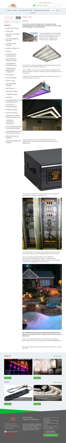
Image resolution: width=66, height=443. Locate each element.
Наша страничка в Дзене (11, 433)
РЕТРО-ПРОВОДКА (11, 77)
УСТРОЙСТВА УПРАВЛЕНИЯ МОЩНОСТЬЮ (10, 121)
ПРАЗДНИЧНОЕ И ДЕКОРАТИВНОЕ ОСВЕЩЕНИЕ (11, 70)
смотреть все (57, 356)
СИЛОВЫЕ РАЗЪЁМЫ (12, 91)
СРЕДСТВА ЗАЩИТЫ (11, 94)
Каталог (15, 10)
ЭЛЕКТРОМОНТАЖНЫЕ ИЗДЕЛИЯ (12, 137)
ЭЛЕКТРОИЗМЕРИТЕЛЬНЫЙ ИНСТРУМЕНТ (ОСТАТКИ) (13, 132)
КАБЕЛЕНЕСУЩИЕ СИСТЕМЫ (11, 44)
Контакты (33, 13)
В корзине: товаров (41, 5)
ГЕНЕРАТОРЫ (9, 31)
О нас (57, 10)
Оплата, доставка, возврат (25, 10)
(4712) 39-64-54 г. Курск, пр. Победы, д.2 (31, 418)
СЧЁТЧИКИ (9, 97)
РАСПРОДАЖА (10, 75)
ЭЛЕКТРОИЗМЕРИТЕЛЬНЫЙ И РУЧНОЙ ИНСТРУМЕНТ (13, 127)
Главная (9, 10)
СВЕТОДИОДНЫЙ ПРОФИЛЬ (11, 84)
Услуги (52, 10)
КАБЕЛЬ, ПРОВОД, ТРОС (13, 48)
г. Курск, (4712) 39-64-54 (45, 2)
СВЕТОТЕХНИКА (10, 88)
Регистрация (16, 21)
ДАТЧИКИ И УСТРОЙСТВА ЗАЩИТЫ (13, 35)
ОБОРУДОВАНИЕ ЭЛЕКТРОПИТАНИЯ (11, 64)
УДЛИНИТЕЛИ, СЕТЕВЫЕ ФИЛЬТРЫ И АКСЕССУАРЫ (13, 116)
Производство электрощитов (41, 10)
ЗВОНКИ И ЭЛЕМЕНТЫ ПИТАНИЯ (12, 39)
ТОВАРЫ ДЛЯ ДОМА (11, 109)
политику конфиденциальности (50, 431)
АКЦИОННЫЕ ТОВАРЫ (12, 28)
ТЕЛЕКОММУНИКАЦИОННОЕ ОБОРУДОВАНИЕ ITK (13, 101)
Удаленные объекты (12, 112)
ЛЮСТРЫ (8, 51)
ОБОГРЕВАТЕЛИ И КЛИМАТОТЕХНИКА (11, 59)
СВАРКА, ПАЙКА (10, 80)
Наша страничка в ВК (12, 431)
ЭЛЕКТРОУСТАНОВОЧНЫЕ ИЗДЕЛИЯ (13, 141)
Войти (7, 21)
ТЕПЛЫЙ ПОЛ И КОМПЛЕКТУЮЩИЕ (11, 105)
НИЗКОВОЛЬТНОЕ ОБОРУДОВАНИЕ (11, 55)
